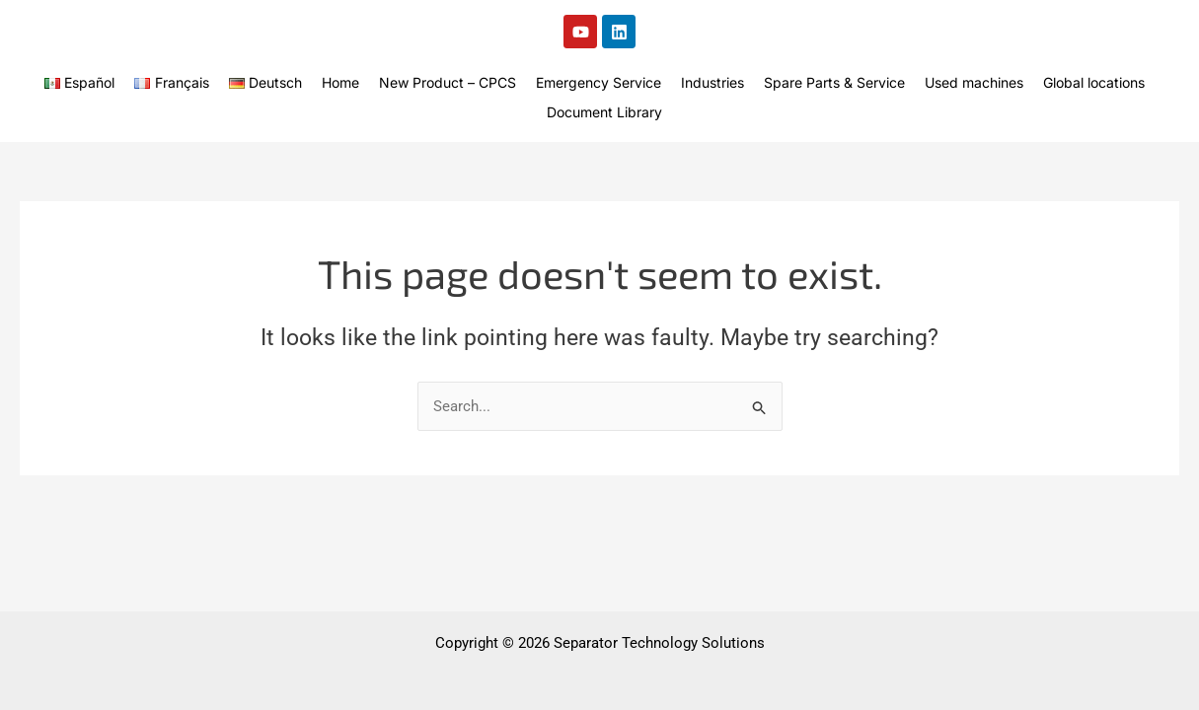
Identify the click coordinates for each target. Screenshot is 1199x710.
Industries (712, 82)
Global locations (1094, 82)
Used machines (974, 82)
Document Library (604, 112)
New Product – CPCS (447, 82)
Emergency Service (598, 82)
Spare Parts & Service (834, 82)
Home (340, 82)
